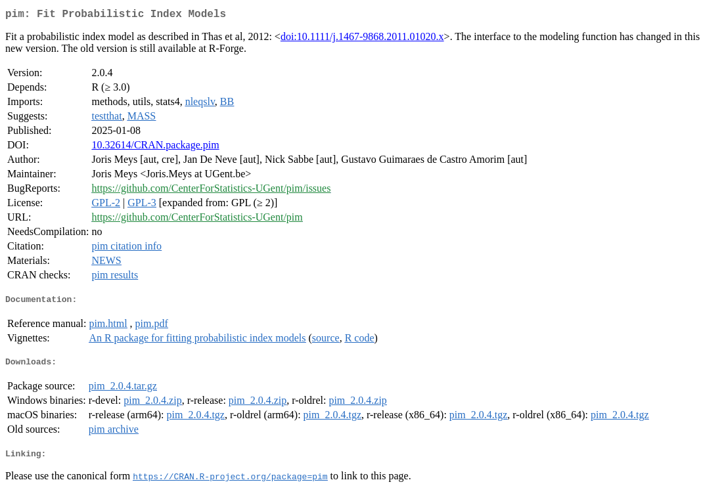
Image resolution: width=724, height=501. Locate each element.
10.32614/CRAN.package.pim (155, 147)
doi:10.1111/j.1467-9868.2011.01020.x (362, 39)
